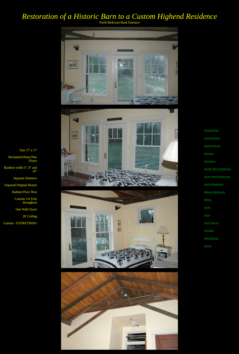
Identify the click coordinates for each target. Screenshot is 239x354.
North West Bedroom (217, 176)
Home (207, 246)
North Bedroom (213, 184)
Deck (207, 207)
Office (208, 199)
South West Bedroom (217, 169)
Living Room (212, 138)
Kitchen (209, 153)
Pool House (211, 222)
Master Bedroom (214, 192)
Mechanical (211, 238)
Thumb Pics (211, 130)
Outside (209, 230)
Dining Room (212, 145)
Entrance (209, 161)
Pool (207, 215)
